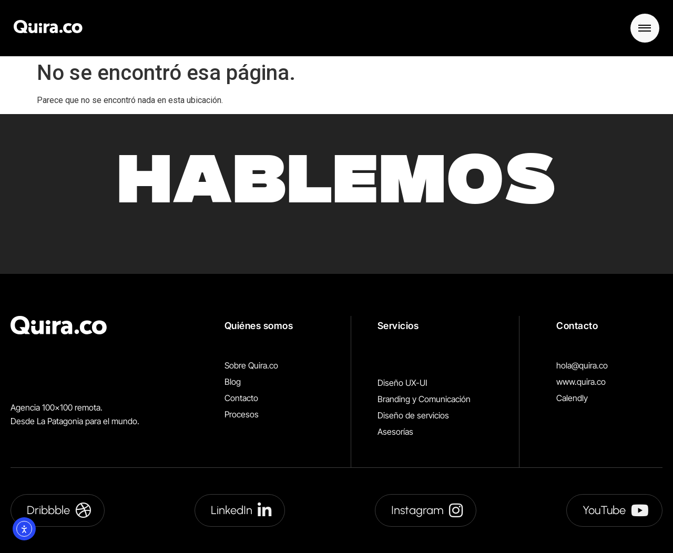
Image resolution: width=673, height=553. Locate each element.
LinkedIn (241, 510)
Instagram (427, 510)
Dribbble (59, 510)
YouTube (616, 510)
